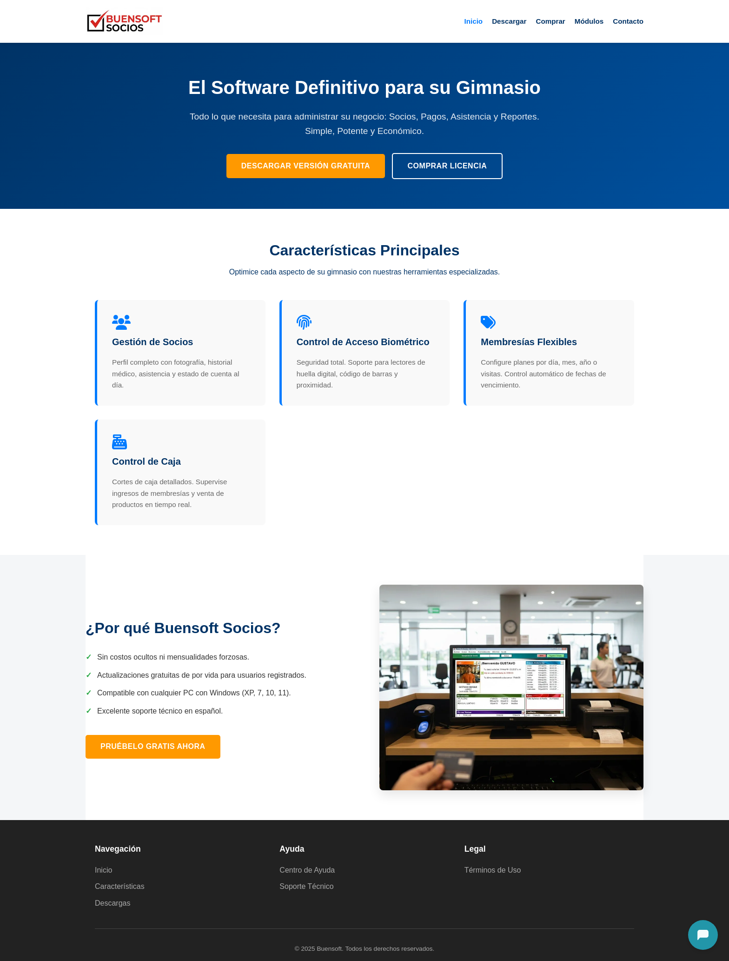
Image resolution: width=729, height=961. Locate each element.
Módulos (589, 21)
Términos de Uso (492, 870)
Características (120, 886)
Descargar (509, 21)
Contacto (628, 21)
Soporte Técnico (306, 886)
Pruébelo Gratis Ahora (152, 746)
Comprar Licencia (447, 166)
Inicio (473, 21)
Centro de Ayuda (307, 870)
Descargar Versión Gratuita (305, 166)
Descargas (112, 903)
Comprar (550, 21)
